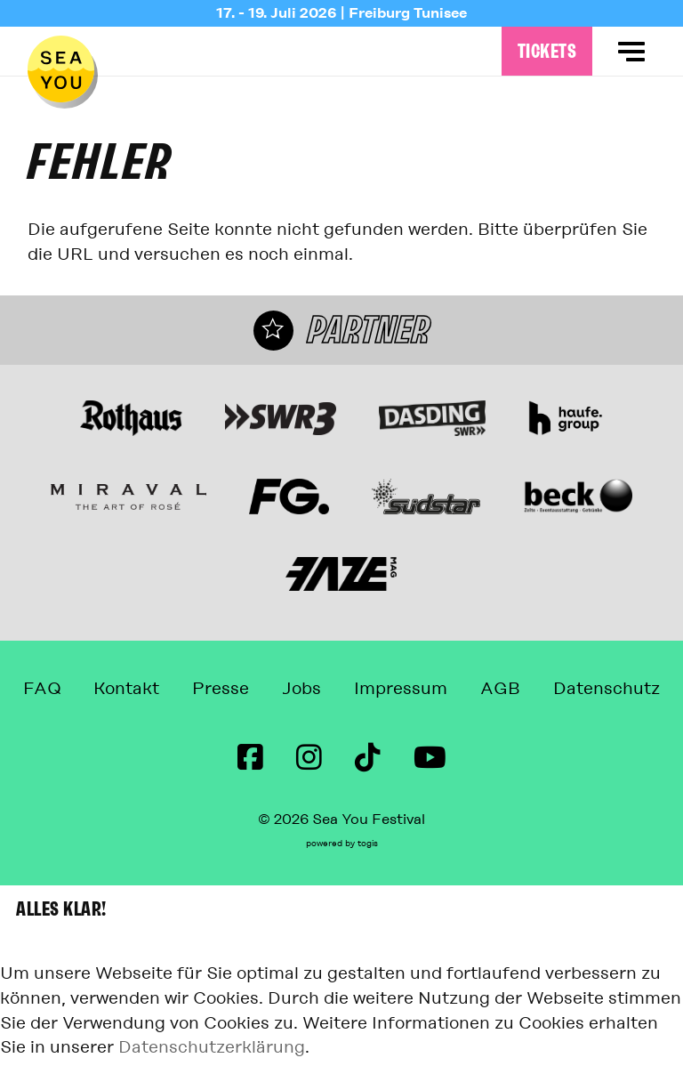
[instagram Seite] (309, 758)
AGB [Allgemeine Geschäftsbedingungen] (500, 688)
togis (368, 843)
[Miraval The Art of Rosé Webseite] (128, 496)
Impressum (400, 688)
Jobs (301, 688)
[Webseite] (130, 418)
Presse (220, 688)
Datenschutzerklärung (211, 1047)
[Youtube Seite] (430, 758)
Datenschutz (606, 688)
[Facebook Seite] (250, 758)
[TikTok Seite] (368, 758)
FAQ (41, 688)
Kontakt (126, 688)
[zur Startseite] (61, 69)
